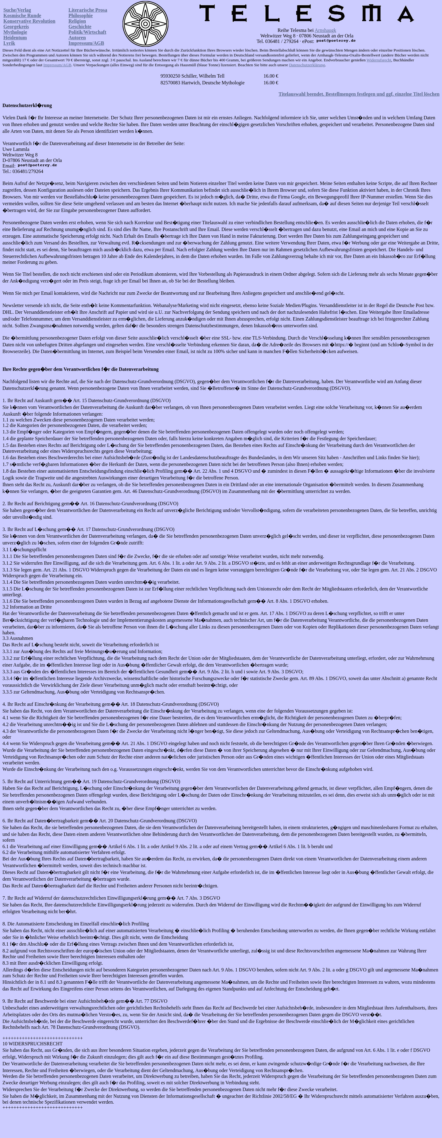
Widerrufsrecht (378, 60)
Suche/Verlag (17, 10)
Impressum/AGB (86, 43)
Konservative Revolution (29, 21)
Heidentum (15, 37)
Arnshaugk (325, 30)
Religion (77, 21)
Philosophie (80, 15)
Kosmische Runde (22, 15)
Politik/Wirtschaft (87, 32)
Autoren (77, 37)
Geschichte (79, 26)
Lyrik (9, 43)
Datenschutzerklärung (307, 65)
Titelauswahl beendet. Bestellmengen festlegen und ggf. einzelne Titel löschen (359, 94)
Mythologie (15, 32)
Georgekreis (16, 26)
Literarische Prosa (87, 10)
